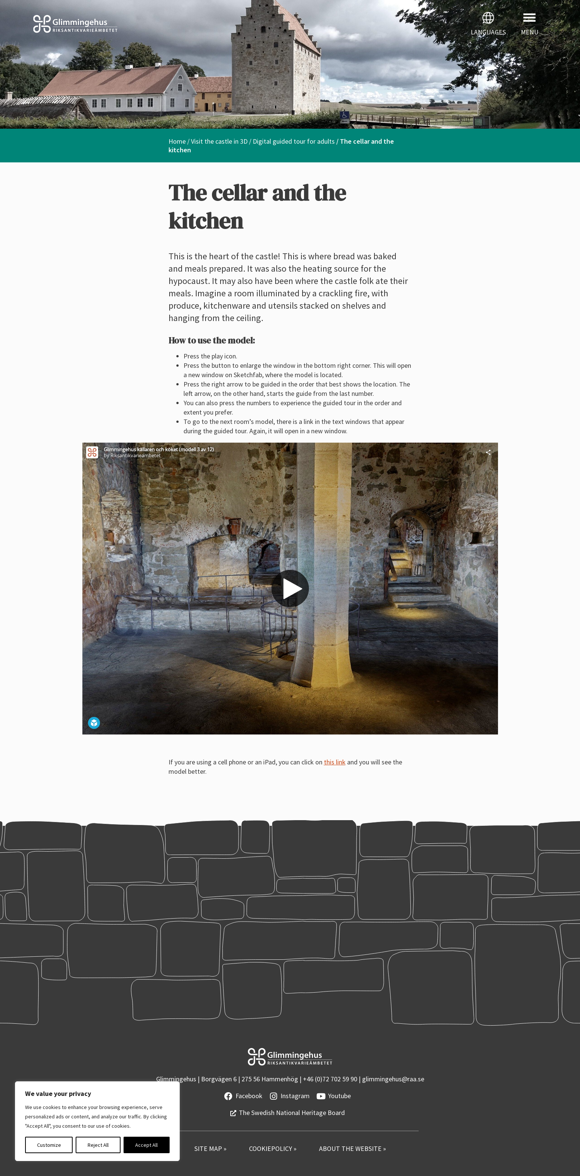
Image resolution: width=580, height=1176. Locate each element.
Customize (49, 1145)
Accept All (146, 1145)
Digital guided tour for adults (294, 141)
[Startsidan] (145, 24)
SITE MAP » (210, 1148)
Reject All (98, 1145)
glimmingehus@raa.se (393, 1079)
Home (177, 141)
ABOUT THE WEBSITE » (352, 1148)
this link (335, 762)
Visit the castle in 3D (219, 141)
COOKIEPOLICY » (273, 1148)
